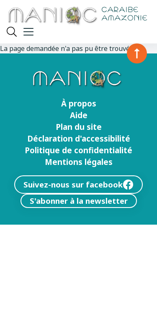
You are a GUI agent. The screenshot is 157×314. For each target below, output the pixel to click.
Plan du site (79, 127)
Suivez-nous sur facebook (78, 184)
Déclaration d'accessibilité (78, 138)
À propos (78, 103)
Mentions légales (79, 162)
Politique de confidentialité (78, 150)
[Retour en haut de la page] (137, 53)
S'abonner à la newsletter (79, 200)
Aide (79, 115)
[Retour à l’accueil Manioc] (77, 17)
